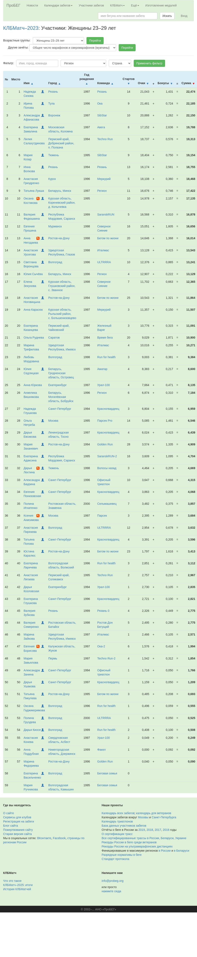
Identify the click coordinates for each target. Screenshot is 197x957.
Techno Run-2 (106, 658)
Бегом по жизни (107, 238)
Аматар (102, 369)
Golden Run (105, 444)
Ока (99, 103)
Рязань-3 (103, 610)
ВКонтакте (44, 838)
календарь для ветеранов (153, 813)
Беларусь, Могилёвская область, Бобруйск (60, 397)
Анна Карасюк (33, 309)
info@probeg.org (113, 880)
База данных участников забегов (124, 825)
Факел (101, 749)
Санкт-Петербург (59, 408)
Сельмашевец (106, 503)
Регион (102, 190)
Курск (52, 179)
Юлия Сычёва (33, 274)
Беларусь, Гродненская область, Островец (61, 373)
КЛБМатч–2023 (20, 28)
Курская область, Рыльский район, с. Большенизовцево (62, 314)
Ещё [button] (135, 5)
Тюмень (53, 155)
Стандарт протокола (115, 859)
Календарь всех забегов (118, 813)
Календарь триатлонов (117, 821)
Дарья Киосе (32, 729)
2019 (142, 829)
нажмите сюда (111, 891)
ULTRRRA (104, 262)
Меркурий (104, 179)
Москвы (143, 817)
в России (164, 850)
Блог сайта (10, 825)
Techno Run (105, 139)
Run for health (106, 357)
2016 (166, 829)
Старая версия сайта (17, 834)
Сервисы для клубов (17, 817)
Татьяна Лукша (34, 190)
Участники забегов (91, 5)
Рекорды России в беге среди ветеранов (129, 842)
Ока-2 (101, 646)
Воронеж (54, 115)
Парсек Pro (104, 420)
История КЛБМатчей (17, 889)
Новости (32, 5)
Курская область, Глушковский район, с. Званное (61, 286)
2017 (158, 829)
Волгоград (55, 262)
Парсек (102, 515)
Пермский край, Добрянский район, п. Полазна (61, 143)
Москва (53, 420)
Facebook (59, 838)
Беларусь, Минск (59, 190)
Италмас (103, 250)
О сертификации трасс (117, 834)
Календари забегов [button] (58, 5)
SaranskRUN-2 (107, 456)
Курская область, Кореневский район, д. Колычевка (61, 202)
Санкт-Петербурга (164, 817)
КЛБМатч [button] (117, 5)
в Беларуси (181, 850)
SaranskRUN (105, 214)
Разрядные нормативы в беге (122, 854)
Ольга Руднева (34, 337)
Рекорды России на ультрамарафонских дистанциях (137, 846)
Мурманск (55, 226)
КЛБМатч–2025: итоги (18, 885)
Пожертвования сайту (18, 829)
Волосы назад (106, 468)
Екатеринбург (57, 385)
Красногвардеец (108, 408)
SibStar (102, 115)
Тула (51, 103)
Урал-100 (103, 385)
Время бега (105, 337)
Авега (101, 127)
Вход (184, 15)
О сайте (8, 813)
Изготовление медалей (161, 5)
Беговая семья (107, 773)
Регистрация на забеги (18, 821)
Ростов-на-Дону (59, 238)
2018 (149, 829)
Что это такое (12, 880)
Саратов (54, 337)
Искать (167, 15)
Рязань (53, 91)
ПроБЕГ (13, 5)
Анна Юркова (33, 385)
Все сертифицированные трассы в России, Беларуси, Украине (144, 838)
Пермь (52, 658)
